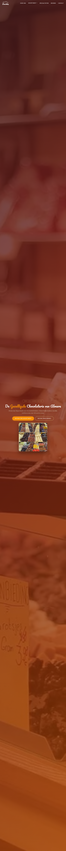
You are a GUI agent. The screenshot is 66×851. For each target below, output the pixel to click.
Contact (61, 3)
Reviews (53, 3)
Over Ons (23, 3)
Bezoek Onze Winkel (44, 418)
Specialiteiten (44, 3)
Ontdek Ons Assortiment (23, 418)
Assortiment (32, 3)
